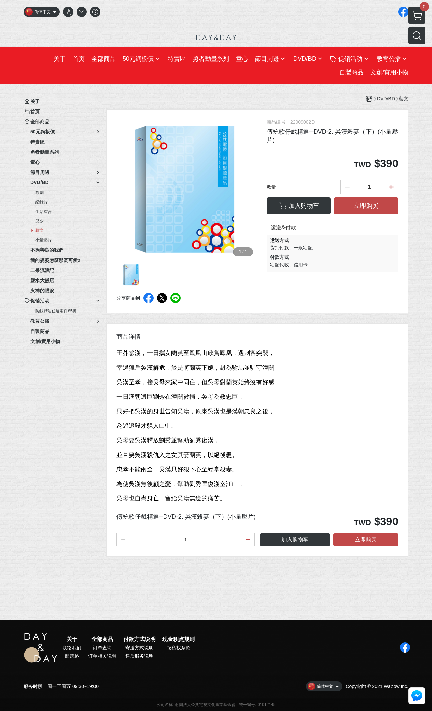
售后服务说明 (139, 656)
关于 (71, 639)
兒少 (39, 221)
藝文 (39, 230)
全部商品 (102, 639)
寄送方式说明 (139, 647)
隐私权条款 (178, 647)
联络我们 (71, 647)
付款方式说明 (139, 639)
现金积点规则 (178, 639)
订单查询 (102, 647)
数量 (271, 187)
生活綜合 (43, 211)
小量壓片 (43, 240)
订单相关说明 (102, 656)
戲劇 (39, 192)
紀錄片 (41, 202)
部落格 (72, 656)
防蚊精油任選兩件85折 (55, 311)
